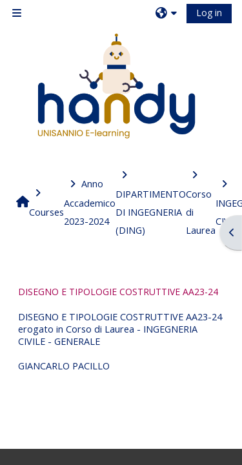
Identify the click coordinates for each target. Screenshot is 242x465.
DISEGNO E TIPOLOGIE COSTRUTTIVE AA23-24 (118, 291)
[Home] (116, 86)
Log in (209, 12)
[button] (168, 13)
